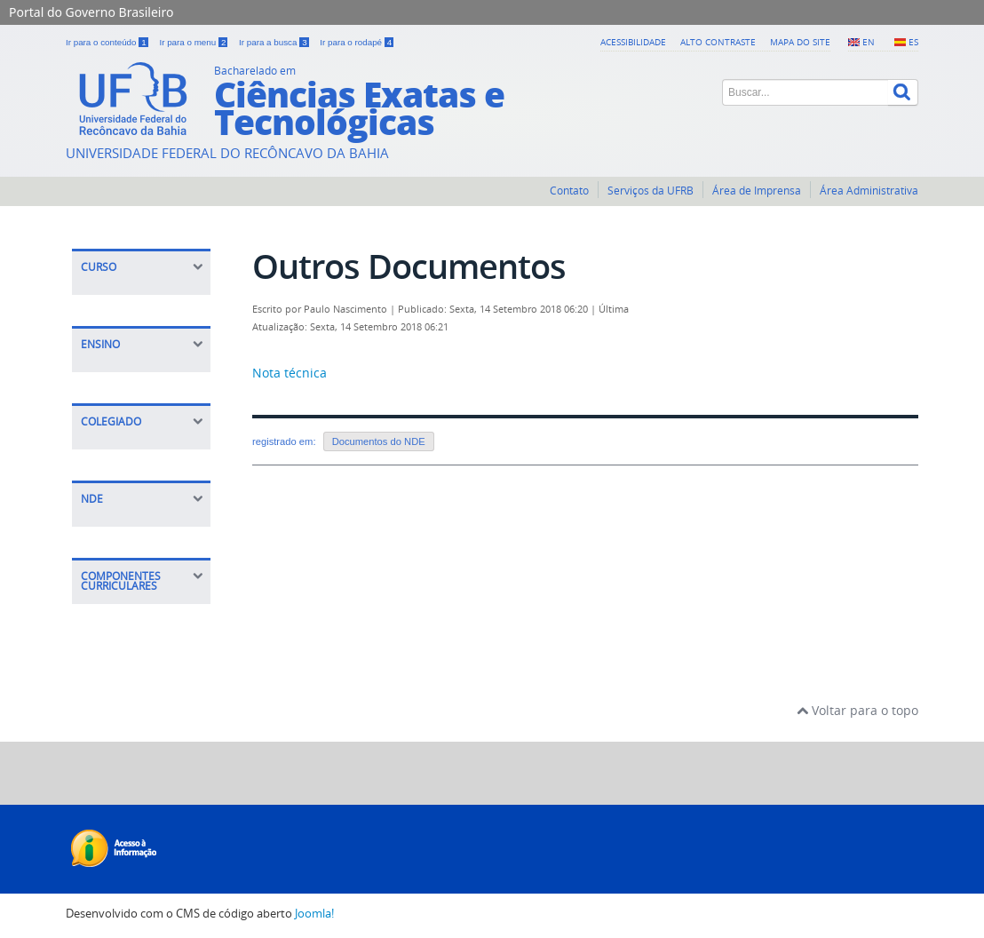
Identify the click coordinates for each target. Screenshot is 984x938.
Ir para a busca (275, 42)
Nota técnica (289, 372)
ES (913, 42)
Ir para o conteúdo (108, 42)
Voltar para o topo (857, 710)
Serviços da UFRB (650, 190)
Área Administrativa (869, 190)
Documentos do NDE (378, 441)
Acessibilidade (633, 42)
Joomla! (314, 913)
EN (868, 42)
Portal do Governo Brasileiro (91, 12)
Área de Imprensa (756, 190)
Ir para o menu (194, 42)
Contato (569, 190)
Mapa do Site (800, 42)
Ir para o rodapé (356, 42)
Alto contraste (718, 42)
